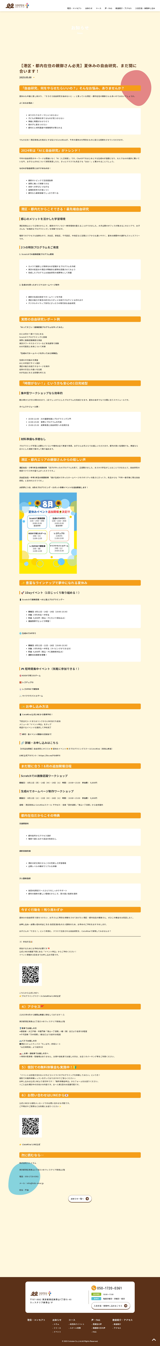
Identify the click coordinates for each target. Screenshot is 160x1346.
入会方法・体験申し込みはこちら (108, 1305)
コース (98, 8)
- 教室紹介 (116, 1324)
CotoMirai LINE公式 (31, 1144)
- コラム (55, 1324)
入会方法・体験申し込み (145, 8)
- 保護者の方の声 (98, 1328)
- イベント (56, 1331)
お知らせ (88, 8)
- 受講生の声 (96, 1324)
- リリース (56, 1328)
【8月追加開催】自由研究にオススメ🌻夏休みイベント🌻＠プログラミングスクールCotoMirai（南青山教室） (66, 748)
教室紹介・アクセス (123, 8)
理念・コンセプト (74, 8)
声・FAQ (108, 8)
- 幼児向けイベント (76, 1324)
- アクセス (116, 1328)
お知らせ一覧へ (77, 1198)
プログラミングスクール (41, 996)
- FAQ (93, 1331)
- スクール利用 (75, 1328)
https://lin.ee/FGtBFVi (49, 755)
